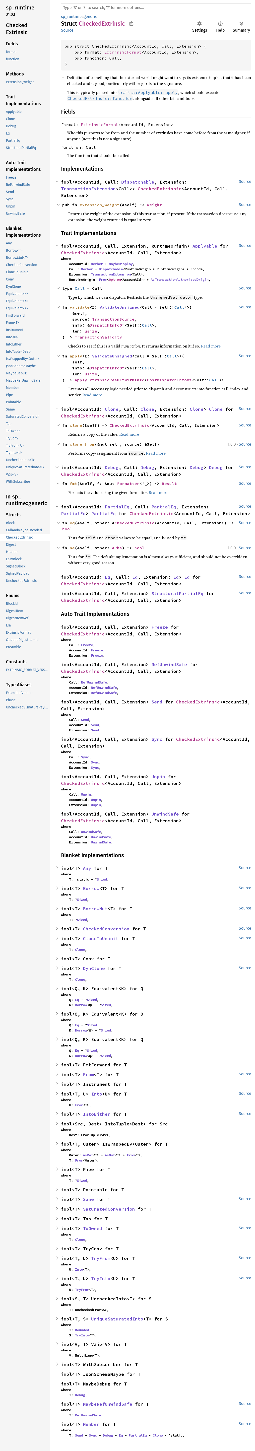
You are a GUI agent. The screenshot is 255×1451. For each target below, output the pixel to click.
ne (72, 547)
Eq (107, 577)
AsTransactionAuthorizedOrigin (179, 279)
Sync (156, 739)
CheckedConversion (106, 929)
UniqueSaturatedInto (117, 1319)
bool (67, 528)
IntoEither (96, 1114)
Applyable (204, 246)
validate (80, 307)
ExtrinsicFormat (123, 52)
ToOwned (92, 1228)
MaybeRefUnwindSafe (107, 1404)
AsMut (110, 1155)
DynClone (94, 968)
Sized (102, 879)
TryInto (100, 1278)
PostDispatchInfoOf (169, 379)
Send (156, 702)
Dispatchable (137, 182)
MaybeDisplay (121, 264)
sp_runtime (71, 16)
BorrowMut (95, 908)
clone (76, 425)
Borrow (91, 888)
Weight (154, 204)
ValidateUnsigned (119, 307)
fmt (73, 483)
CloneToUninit (101, 938)
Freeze (159, 627)
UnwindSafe (165, 814)
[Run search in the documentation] (156, 7)
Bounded (82, 1330)
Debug (112, 467)
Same (88, 1199)
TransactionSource (113, 319)
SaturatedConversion (109, 1209)
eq (72, 522)
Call (80, 288)
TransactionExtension (88, 189)
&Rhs (117, 547)
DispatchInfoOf (107, 325)
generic (90, 16)
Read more (211, 346)
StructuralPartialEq (177, 593)
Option (115, 279)
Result (169, 483)
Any (87, 868)
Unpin (158, 776)
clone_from (82, 444)
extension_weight (100, 204)
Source (67, 30)
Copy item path (131, 23)
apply (76, 355)
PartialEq (117, 507)
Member (97, 264)
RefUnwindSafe (169, 664)
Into (96, 1094)
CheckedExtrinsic (160, 189)
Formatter (128, 483)
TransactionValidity (98, 337)
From (103, 279)
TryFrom (100, 1258)
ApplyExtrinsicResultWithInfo (109, 379)
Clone (112, 409)
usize (91, 331)
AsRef (88, 1155)
